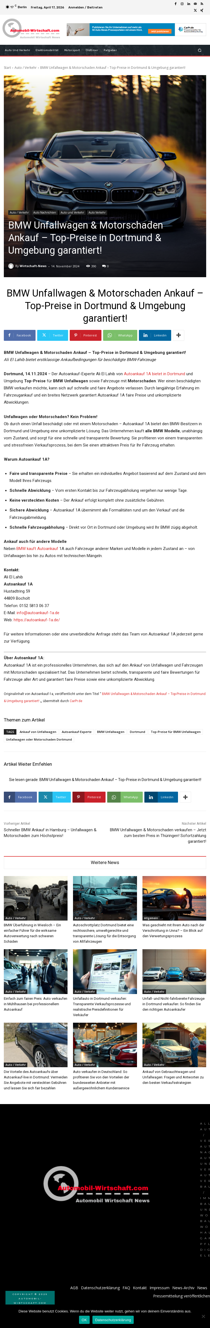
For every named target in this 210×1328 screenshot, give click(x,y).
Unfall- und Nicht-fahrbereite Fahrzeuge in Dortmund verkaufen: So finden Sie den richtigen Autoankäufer (173, 1003)
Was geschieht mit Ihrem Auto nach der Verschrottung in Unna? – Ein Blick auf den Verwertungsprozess (173, 930)
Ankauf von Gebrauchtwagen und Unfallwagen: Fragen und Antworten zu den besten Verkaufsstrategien (173, 1077)
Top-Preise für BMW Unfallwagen (176, 732)
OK (84, 1320)
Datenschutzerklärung (113, 1320)
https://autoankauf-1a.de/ (37, 619)
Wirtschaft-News (33, 266)
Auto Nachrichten (45, 212)
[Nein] (203, 1316)
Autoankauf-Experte (77, 732)
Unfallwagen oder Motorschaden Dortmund (39, 739)
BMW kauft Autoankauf (37, 548)
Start (7, 67)
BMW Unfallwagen (110, 732)
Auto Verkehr (97, 212)
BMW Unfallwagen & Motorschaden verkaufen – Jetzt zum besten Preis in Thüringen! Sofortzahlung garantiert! (158, 835)
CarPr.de (76, 701)
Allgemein (151, 918)
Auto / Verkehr (25, 67)
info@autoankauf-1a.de (38, 612)
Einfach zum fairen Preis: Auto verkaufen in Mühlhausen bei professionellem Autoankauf (35, 1003)
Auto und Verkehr (72, 212)
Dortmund (137, 732)
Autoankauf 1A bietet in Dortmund (154, 373)
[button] (199, 50)
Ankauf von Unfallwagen (38, 732)
